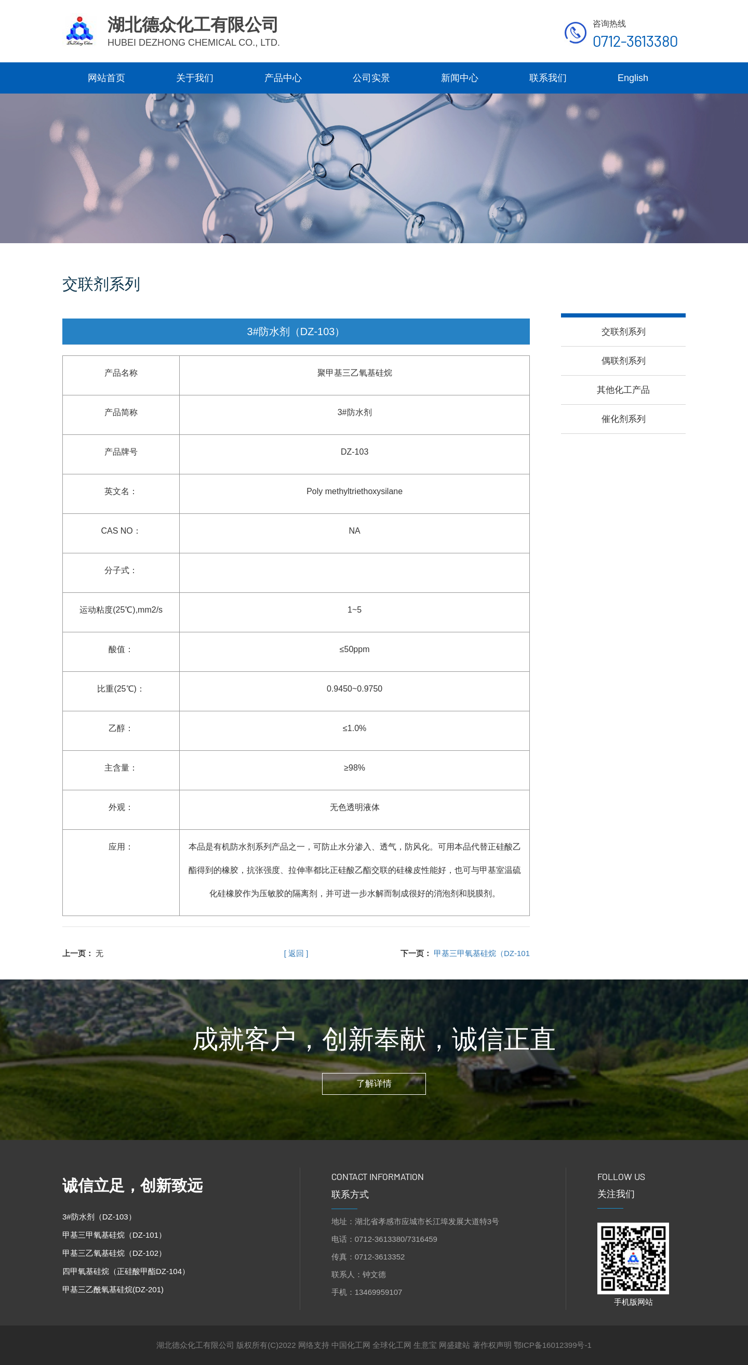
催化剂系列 (624, 419)
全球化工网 (391, 1345)
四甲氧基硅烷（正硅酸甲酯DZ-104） (126, 1271)
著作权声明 (492, 1345)
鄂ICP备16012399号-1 (553, 1345)
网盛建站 (454, 1345)
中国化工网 (350, 1345)
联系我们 (548, 78)
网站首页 (106, 78)
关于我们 (194, 78)
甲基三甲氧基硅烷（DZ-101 (482, 953)
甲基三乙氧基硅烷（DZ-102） (114, 1253)
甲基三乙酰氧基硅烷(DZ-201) (113, 1289)
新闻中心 (459, 78)
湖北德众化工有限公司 (196, 1345)
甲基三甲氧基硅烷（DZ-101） (114, 1234)
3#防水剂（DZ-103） (99, 1216)
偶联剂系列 (624, 361)
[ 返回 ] (296, 953)
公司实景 (371, 78)
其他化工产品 (623, 390)
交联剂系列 (624, 332)
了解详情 (374, 1084)
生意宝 (425, 1345)
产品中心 (283, 78)
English (633, 78)
